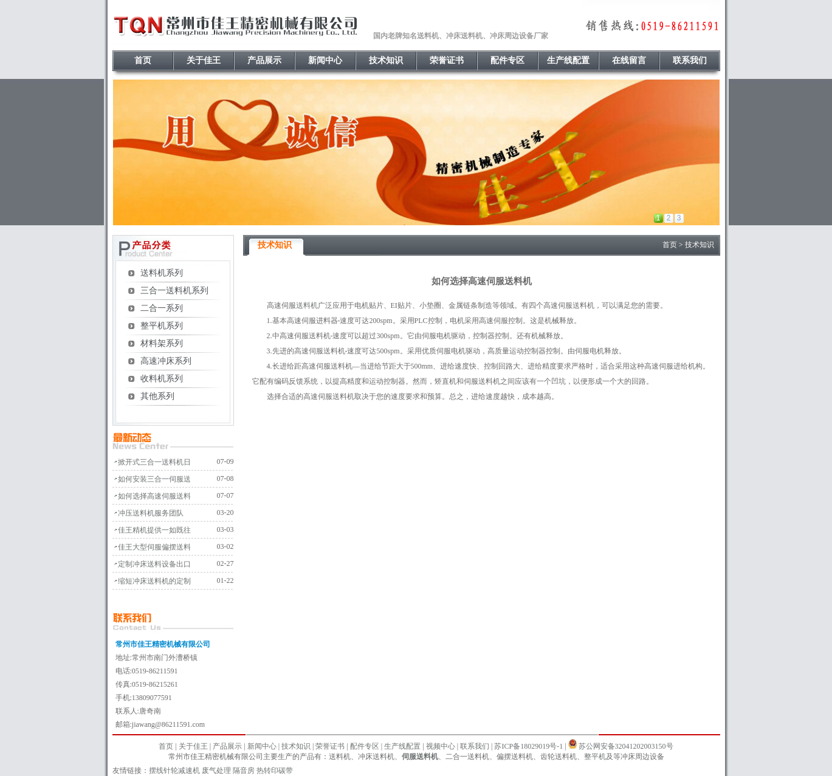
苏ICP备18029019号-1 (528, 746)
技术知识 (386, 60)
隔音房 (244, 770)
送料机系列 (161, 272)
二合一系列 (161, 308)
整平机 (595, 756)
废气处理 (216, 770)
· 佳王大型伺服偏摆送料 (151, 547)
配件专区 (507, 60)
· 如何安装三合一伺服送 (151, 479)
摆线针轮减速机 (174, 770)
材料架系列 (161, 343)
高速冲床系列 (165, 361)
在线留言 (629, 60)
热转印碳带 (274, 770)
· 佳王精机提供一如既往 (151, 530)
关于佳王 (204, 60)
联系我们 (690, 60)
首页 (142, 60)
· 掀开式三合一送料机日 (151, 462)
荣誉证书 (447, 60)
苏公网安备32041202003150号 (626, 746)
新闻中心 (325, 60)
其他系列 (157, 396)
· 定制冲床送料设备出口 (151, 564)
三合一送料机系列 (174, 290)
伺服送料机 (420, 756)
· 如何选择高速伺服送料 (151, 496)
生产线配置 (568, 60)
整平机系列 (161, 325)
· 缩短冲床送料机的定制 (151, 581)
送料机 (307, 305)
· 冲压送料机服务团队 (148, 513)
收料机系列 (161, 378)
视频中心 (440, 746)
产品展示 (264, 60)
